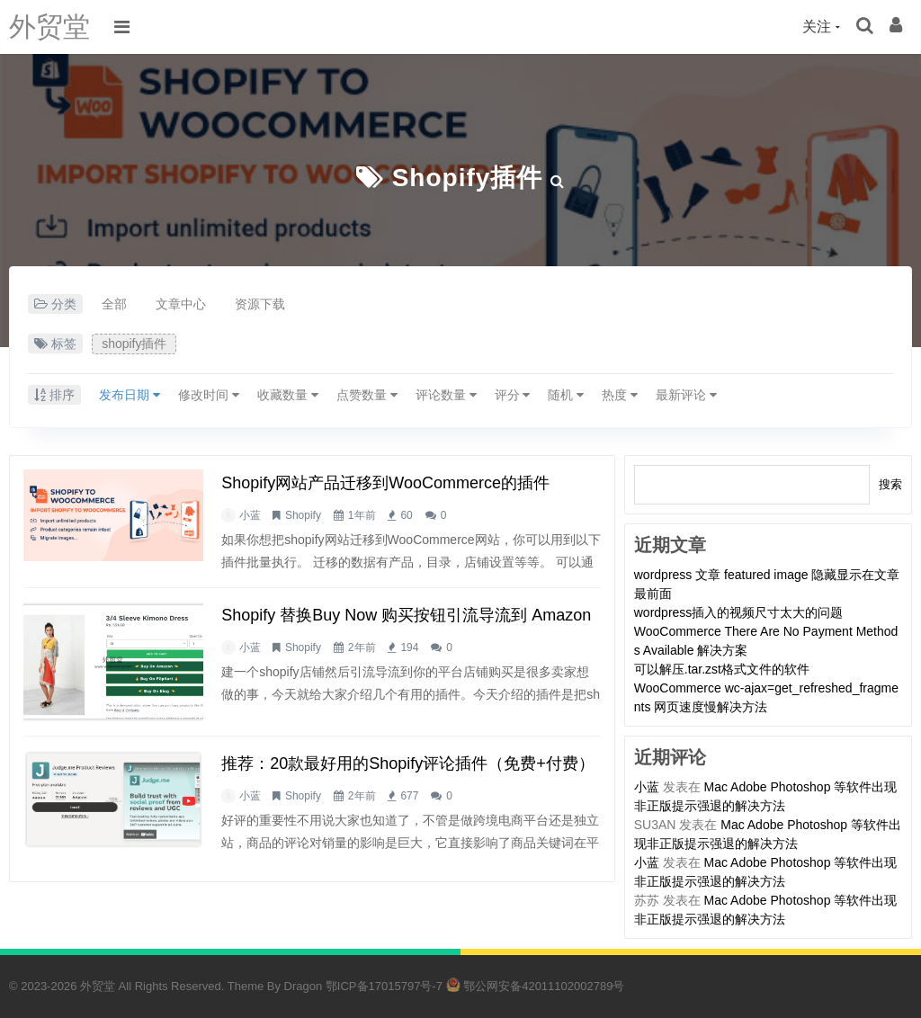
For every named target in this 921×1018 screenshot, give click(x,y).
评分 (513, 395)
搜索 (890, 484)
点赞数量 (367, 395)
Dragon (303, 986)
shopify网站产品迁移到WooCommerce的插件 (385, 483)
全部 (114, 304)
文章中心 (181, 304)
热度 (620, 395)
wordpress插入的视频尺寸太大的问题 (739, 612)
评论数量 (446, 395)
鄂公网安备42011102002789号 (535, 986)
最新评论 (686, 395)
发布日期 (129, 395)
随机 (566, 395)
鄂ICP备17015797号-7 (384, 986)
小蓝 (250, 515)
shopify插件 (467, 178)
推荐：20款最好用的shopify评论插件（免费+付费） (408, 763)
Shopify (303, 515)
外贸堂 (49, 26)
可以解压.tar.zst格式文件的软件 (721, 669)
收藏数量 (287, 395)
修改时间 (208, 395)
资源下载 (260, 304)
